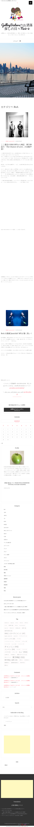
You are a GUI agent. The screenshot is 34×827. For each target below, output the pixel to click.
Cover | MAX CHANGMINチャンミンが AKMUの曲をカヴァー (15, 600)
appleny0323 (11, 141)
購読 (4, 725)
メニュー (15, 41)
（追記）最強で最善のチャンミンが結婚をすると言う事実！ (16, 606)
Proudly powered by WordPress (11, 823)
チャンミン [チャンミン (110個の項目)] (11, 647)
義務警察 (5, 578)
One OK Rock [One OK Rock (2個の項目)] (22, 625)
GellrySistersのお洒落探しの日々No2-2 (17, 26)
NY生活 (5, 524)
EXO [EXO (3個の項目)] (21, 622)
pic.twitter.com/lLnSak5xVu (16, 388)
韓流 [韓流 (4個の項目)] (6, 665)
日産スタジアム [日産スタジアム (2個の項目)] (8, 657)
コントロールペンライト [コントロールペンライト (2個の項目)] (9, 641)
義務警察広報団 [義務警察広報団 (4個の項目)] (14, 662)
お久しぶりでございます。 (9, 603)
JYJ (4, 518)
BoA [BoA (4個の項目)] (12, 622)
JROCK (5, 515)
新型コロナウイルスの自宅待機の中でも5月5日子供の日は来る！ (17, 609)
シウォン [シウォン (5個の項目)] (24, 641)
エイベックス (6, 545)
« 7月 (2, 443)
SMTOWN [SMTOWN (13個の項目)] (8, 630)
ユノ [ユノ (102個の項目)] (23, 652)
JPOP (5, 512)
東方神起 (5, 569)
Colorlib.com (27, 823)
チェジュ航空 (6, 554)
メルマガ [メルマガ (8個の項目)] (7, 652)
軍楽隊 (5, 581)
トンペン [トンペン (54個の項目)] (10, 649)
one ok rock (6, 527)
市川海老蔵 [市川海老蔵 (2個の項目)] (13, 654)
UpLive (5, 533)
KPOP (5, 521)
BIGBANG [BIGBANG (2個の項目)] (7, 622)
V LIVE (5, 536)
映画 (5, 566)
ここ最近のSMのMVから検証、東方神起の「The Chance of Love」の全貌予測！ (16, 147)
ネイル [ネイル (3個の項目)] (18, 649)
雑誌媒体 (5, 584)
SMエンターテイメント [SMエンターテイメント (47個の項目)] (15, 633)
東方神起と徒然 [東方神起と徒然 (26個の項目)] (11, 660)
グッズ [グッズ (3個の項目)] (18, 638)
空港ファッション (7, 575)
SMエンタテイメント (8, 530)
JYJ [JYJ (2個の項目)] (6, 625)
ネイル (5, 557)
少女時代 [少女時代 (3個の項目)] (7, 654)
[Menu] (30, 2)
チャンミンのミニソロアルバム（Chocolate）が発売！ (15, 612)
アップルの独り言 (7, 542)
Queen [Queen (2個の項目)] (6, 628)
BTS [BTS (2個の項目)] (17, 622)
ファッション (6, 560)
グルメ (5, 551)
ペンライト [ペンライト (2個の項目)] (24, 649)
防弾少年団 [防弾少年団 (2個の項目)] (22, 662)
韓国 (5, 587)
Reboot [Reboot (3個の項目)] (12, 628)
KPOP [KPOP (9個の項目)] (11, 625)
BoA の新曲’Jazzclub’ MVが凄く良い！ (16, 333)
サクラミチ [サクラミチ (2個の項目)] (17, 641)
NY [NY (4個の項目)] (16, 625)
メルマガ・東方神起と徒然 (9, 563)
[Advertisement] (17, 744)
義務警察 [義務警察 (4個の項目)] (7, 662)
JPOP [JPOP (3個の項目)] (26, 622)
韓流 (5, 590)
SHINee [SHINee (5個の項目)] (18, 628)
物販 (5, 572)
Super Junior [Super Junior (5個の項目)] (8, 636)
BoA (4, 509)
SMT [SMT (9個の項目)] (24, 628)
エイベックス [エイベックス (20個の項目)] (10, 638)
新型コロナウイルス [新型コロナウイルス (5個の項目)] (22, 654)
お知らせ (5, 539)
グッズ (5, 548)
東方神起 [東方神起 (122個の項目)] (18, 657)
